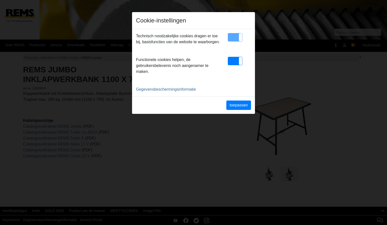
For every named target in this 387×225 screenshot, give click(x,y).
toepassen (239, 105)
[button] (235, 37)
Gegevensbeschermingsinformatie (166, 89)
